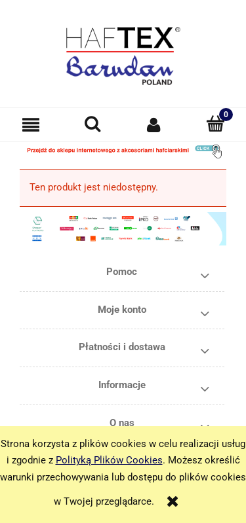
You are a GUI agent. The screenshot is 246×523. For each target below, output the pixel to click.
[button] (31, 125)
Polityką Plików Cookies (109, 460)
